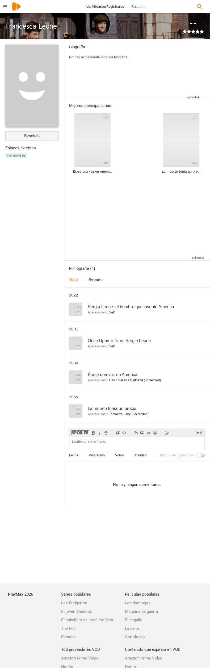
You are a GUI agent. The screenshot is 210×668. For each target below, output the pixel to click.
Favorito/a (32, 136)
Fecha (73, 455)
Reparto (96, 279)
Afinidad (140, 455)
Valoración (97, 455)
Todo (73, 279)
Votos (119, 455)
